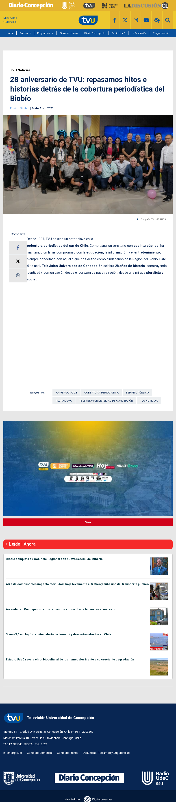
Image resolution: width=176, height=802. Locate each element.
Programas (43, 33)
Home (10, 33)
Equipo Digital (19, 108)
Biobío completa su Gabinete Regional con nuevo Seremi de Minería (54, 559)
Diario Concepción (94, 33)
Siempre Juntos (69, 33)
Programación (161, 33)
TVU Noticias (20, 70)
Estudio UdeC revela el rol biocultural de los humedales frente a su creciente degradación (70, 659)
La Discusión (139, 33)
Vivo (88, 522)
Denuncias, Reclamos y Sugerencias (106, 752)
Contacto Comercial (39, 752)
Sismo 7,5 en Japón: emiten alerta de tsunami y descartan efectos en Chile (58, 634)
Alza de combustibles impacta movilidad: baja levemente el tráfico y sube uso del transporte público (77, 584)
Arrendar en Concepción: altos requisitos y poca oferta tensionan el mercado (61, 609)
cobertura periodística (101, 392)
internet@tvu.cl (12, 752)
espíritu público (137, 392)
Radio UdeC (118, 33)
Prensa (24, 33)
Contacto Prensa (67, 752)
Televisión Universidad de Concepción (106, 400)
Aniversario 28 (66, 392)
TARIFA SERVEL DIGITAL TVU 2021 (25, 744)
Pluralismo (64, 400)
